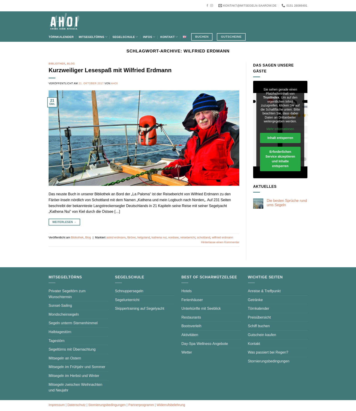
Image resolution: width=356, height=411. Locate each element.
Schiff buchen (259, 326)
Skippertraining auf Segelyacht (139, 308)
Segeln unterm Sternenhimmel (73, 323)
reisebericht (187, 237)
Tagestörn (56, 341)
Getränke (255, 300)
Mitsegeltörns (93, 37)
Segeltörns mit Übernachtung (72, 349)
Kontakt (169, 37)
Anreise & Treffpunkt (264, 291)
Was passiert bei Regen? (268, 352)
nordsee (173, 237)
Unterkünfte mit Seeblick (201, 308)
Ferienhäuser (192, 300)
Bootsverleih (191, 326)
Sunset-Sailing (60, 305)
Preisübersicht (259, 317)
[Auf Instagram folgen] (211, 5)
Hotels (186, 291)
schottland (203, 237)
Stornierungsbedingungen (268, 361)
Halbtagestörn (60, 332)
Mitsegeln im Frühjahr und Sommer (77, 367)
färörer (131, 237)
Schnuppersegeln (129, 291)
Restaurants (191, 317)
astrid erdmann (116, 237)
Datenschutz (76, 405)
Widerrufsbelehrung (171, 405)
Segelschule (125, 37)
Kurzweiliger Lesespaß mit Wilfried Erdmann (110, 70)
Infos (149, 37)
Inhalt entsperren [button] (280, 138)
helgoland (143, 237)
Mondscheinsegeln (64, 314)
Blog (71, 63)
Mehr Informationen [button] (280, 129)
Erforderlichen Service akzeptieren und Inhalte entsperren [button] (280, 159)
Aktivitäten (189, 335)
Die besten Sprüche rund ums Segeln (287, 203)
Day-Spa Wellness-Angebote (204, 344)
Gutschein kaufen (262, 335)
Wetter (186, 352)
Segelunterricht (127, 300)
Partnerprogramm (141, 405)
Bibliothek (57, 63)
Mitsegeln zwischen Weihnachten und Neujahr (75, 387)
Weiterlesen (64, 222)
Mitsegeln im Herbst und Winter (74, 376)
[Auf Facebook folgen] (207, 5)
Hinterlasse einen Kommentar (220, 242)
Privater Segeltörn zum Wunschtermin (67, 294)
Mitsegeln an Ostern (65, 358)
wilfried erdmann (222, 237)
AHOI (114, 83)
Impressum (57, 405)
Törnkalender (61, 37)
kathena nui (158, 237)
